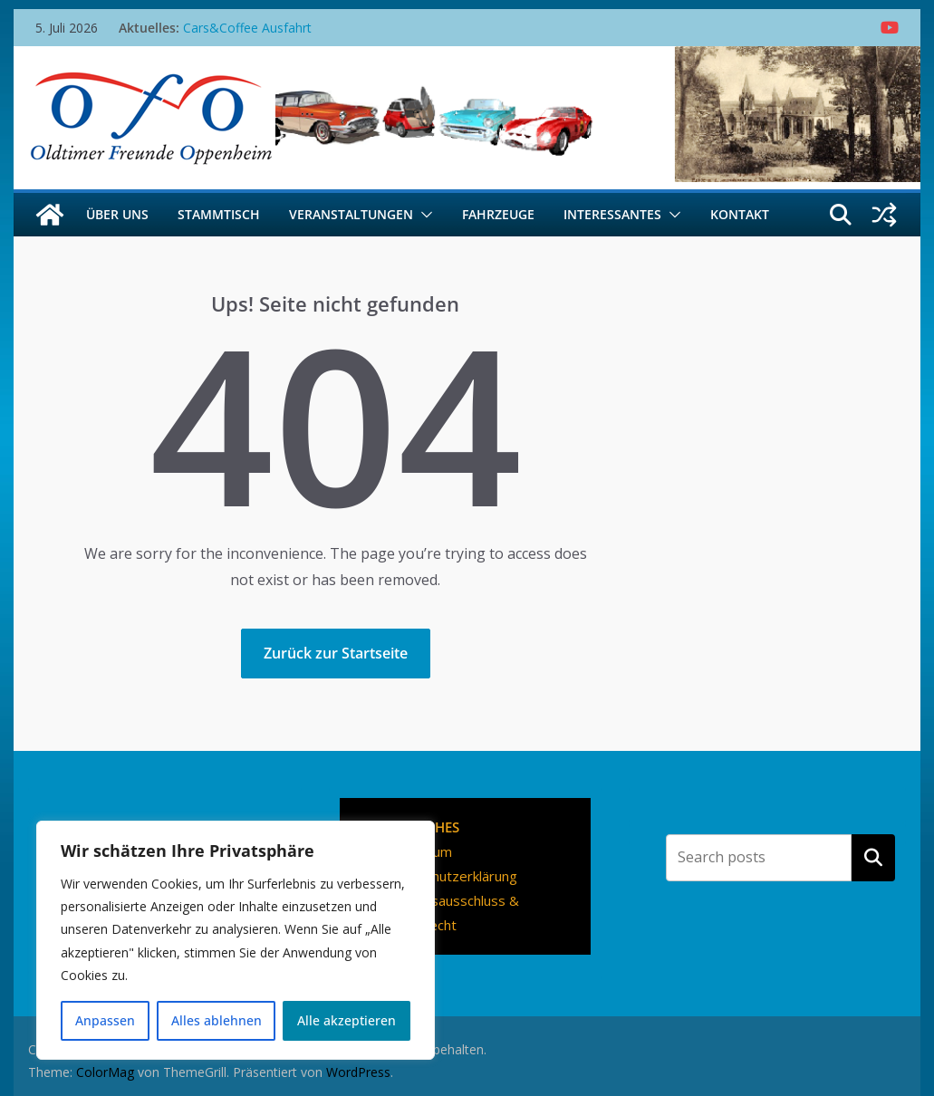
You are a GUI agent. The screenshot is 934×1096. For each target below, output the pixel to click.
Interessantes (612, 214)
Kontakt (739, 214)
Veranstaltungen (351, 214)
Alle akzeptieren (346, 1020)
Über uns (117, 214)
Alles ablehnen (216, 1020)
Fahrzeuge (498, 214)
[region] (235, 940)
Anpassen (105, 1020)
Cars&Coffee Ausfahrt (247, 27)
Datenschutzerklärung (448, 876)
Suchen (873, 858)
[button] (423, 214)
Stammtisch (219, 214)
